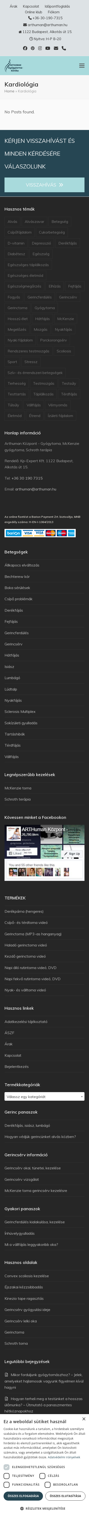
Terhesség (17, 383)
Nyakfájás (63, 329)
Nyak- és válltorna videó (25, 990)
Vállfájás (34, 405)
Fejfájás (74, 286)
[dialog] (44, 1465)
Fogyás (14, 297)
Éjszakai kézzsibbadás (24, 1287)
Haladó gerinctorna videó (26, 945)
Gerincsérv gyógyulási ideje (27, 1309)
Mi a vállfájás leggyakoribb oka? (31, 1244)
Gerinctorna (17, 307)
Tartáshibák (15, 734)
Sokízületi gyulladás (21, 722)
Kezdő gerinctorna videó (25, 956)
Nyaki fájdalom (20, 340)
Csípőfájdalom (20, 232)
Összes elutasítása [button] (65, 1496)
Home (9, 91)
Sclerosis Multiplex (20, 711)
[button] (81, 65)
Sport (12, 361)
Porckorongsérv (53, 340)
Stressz (30, 361)
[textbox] (44, 1096)
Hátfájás (42, 318)
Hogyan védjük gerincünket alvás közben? (40, 1136)
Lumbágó (12, 677)
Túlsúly (13, 405)
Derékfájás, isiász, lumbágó (27, 1125)
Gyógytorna (45, 307)
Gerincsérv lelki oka (21, 1321)
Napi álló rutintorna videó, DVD (30, 967)
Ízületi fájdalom (60, 415)
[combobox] (45, 1096)
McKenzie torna (18, 788)
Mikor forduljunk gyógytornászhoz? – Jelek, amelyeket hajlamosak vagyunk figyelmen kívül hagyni (44, 1381)
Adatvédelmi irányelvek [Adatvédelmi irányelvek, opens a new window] (64, 1457)
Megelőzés (17, 329)
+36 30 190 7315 (27, 478)
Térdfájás (69, 394)
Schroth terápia (18, 799)
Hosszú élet (18, 318)
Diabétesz (16, 253)
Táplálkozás (43, 394)
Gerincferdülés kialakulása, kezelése (35, 1221)
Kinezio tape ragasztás (24, 1298)
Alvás (12, 221)
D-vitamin (16, 243)
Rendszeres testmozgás (28, 351)
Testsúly (69, 383)
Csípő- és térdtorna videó (26, 922)
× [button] (83, 1419)
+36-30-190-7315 (47, 18)
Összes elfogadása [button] (23, 1496)
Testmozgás (43, 383)
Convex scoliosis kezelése (27, 1275)
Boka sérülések (17, 587)
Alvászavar (34, 221)
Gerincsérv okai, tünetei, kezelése (33, 1168)
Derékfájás (67, 243)
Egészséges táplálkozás (28, 264)
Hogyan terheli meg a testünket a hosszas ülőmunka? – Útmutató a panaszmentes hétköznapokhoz (44, 1405)
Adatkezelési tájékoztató (26, 1021)
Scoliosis (64, 351)
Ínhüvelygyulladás (20, 1233)
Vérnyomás (57, 405)
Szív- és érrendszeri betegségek (35, 372)
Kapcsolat (13, 1055)
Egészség (41, 253)
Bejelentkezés (17, 1066)
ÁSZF (9, 1032)
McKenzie (65, 318)
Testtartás (17, 394)
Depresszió (41, 243)
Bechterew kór (17, 576)
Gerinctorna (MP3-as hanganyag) (33, 933)
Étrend (34, 415)
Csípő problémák (19, 598)
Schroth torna (16, 1343)
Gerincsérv (68, 297)
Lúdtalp (11, 689)
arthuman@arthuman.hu (47, 25)
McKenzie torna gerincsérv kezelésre (36, 1190)
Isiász (9, 666)
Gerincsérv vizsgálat (22, 1179)
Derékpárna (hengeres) (24, 911)
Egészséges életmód (25, 275)
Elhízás (55, 286)
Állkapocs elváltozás (22, 565)
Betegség (60, 221)
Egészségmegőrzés (24, 286)
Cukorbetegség (52, 232)
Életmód (15, 415)
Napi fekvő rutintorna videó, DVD (33, 978)
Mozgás (40, 329)
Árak (9, 1044)
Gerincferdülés (40, 297)
